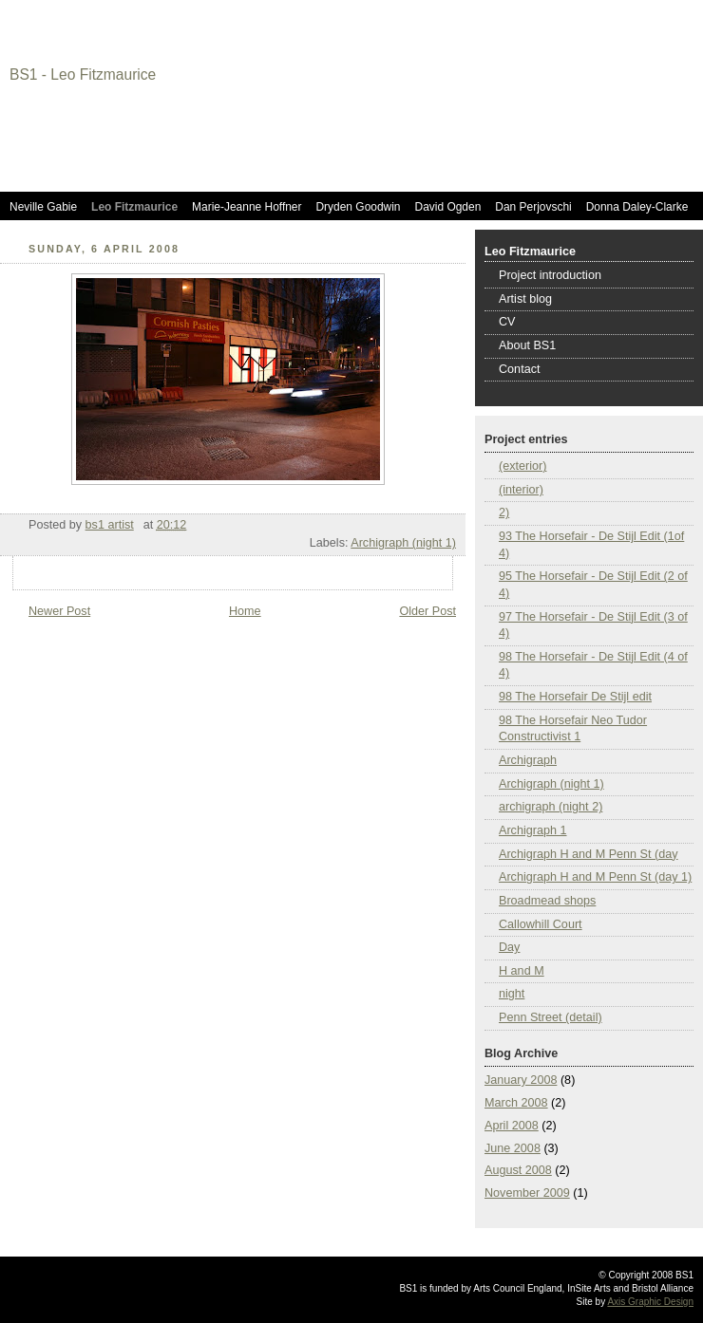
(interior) (521, 489)
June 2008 (512, 1148)
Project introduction (550, 275)
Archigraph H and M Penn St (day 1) (595, 877)
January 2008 (520, 1080)
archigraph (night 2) (550, 806)
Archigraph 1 (533, 830)
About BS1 (527, 345)
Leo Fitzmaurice (134, 207)
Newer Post (59, 611)
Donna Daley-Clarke (637, 207)
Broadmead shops (547, 900)
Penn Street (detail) (550, 1017)
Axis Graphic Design (650, 1301)
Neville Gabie (43, 207)
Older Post (427, 611)
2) (504, 512)
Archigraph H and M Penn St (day (588, 854)
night (511, 993)
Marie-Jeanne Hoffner (246, 207)
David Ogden (448, 207)
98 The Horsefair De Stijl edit (575, 696)
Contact (519, 369)
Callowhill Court (540, 924)
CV (507, 321)
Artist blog (525, 299)
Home (245, 611)
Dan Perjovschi (533, 207)
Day (509, 947)
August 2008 (518, 1170)
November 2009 (527, 1193)
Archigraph (528, 760)
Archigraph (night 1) (403, 543)
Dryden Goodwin (357, 207)
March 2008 (516, 1102)
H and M (521, 971)
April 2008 (511, 1125)
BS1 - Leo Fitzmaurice (83, 74)
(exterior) (522, 466)
